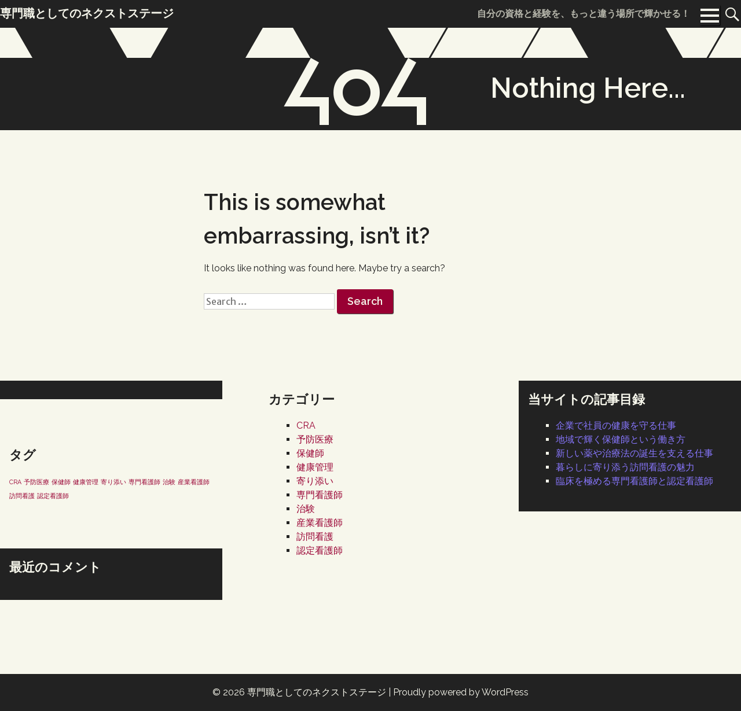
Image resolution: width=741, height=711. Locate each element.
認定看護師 (319, 550)
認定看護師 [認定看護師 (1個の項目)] (53, 495)
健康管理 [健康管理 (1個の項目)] (85, 481)
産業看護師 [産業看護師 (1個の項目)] (194, 481)
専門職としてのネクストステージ (316, 692)
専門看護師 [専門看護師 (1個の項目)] (144, 481)
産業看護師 (319, 522)
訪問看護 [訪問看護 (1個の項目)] (22, 495)
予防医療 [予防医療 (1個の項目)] (36, 481)
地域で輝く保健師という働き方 (620, 439)
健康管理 (314, 467)
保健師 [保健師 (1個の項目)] (61, 481)
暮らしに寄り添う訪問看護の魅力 (625, 467)
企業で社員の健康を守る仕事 (616, 425)
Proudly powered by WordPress (461, 692)
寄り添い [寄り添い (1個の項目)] (113, 481)
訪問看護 (314, 536)
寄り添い (314, 481)
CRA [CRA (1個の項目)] (15, 481)
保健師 (310, 453)
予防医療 (314, 439)
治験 (305, 508)
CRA (306, 425)
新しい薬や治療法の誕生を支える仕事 (634, 453)
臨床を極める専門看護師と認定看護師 (634, 481)
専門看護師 (319, 494)
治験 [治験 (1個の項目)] (169, 481)
